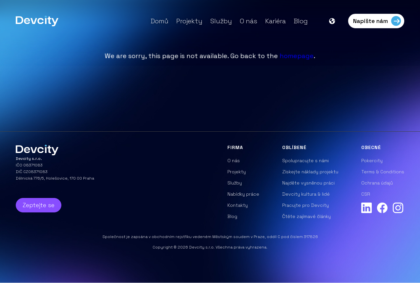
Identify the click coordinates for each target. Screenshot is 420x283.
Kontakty (237, 205)
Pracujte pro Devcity (305, 205)
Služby (221, 21)
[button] (335, 21)
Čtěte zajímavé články (306, 216)
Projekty (189, 21)
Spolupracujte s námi (305, 160)
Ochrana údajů (377, 182)
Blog (301, 21)
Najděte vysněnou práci (308, 182)
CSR (365, 194)
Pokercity (372, 160)
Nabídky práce (243, 194)
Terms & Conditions (382, 171)
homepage (297, 56)
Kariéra (275, 21)
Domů (159, 21)
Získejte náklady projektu (310, 171)
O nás (248, 21)
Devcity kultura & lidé (306, 194)
